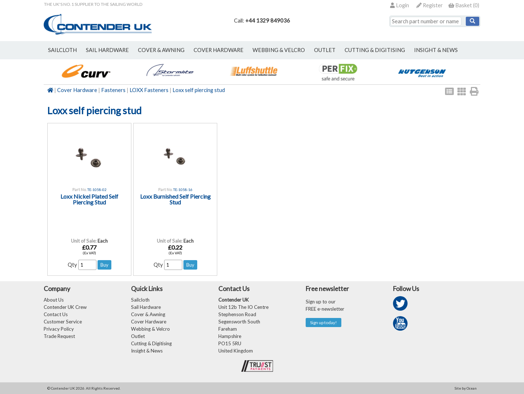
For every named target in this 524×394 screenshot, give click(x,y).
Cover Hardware (77, 90)
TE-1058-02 (97, 189)
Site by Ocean (465, 388)
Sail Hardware (146, 307)
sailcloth (62, 50)
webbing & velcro (279, 50)
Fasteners (113, 90)
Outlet (138, 336)
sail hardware (107, 50)
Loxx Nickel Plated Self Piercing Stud (89, 199)
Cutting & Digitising (375, 50)
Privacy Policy (59, 329)
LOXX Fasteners (149, 90)
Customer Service (63, 322)
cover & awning (161, 50)
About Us (54, 300)
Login (399, 5)
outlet (325, 50)
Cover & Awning (148, 314)
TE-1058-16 (182, 189)
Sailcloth (140, 300)
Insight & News (436, 50)
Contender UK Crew (65, 307)
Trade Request (59, 336)
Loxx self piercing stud (198, 90)
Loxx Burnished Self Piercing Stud (175, 199)
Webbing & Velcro (150, 329)
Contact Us (56, 314)
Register (429, 5)
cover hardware (218, 50)
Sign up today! (323, 322)
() (463, 5)
